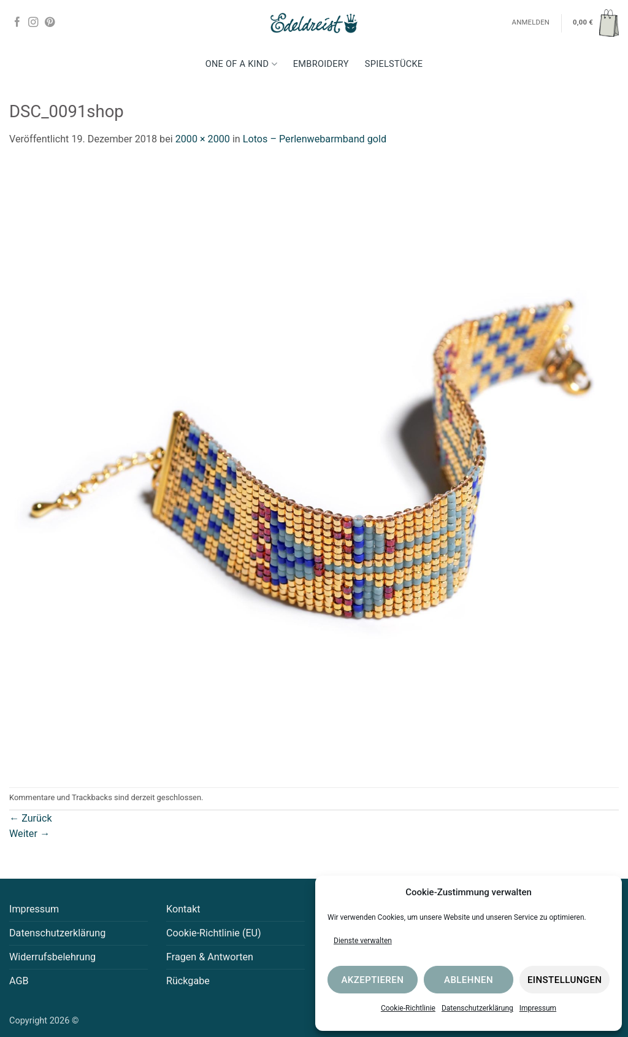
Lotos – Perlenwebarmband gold (314, 139)
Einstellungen (564, 979)
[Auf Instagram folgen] (33, 22)
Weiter (29, 833)
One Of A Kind (241, 64)
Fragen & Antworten (209, 957)
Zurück (30, 818)
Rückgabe (188, 981)
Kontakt (183, 909)
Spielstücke (394, 64)
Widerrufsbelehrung (52, 957)
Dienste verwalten (363, 940)
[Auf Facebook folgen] (17, 22)
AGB (19, 981)
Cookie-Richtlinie (408, 1008)
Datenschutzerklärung (477, 1008)
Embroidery (321, 64)
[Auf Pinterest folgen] (50, 22)
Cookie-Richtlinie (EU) (213, 933)
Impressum (537, 1008)
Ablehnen (468, 979)
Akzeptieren (372, 979)
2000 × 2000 (202, 139)
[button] (596, 22)
